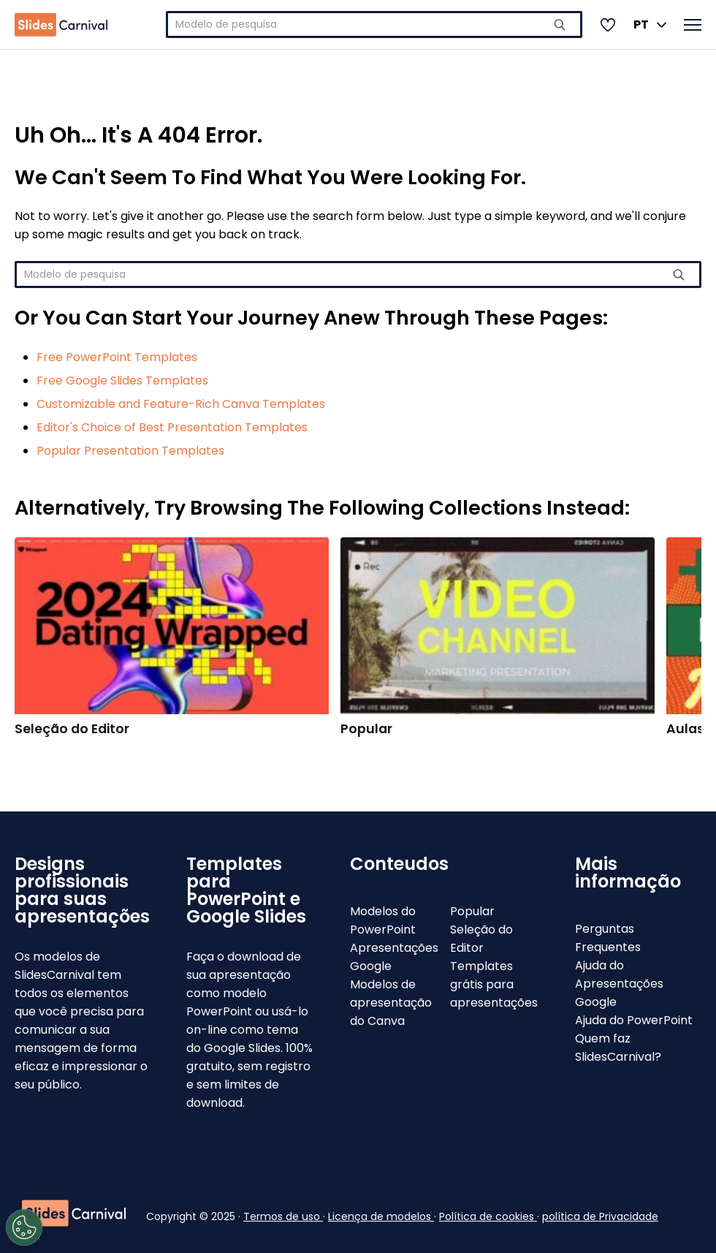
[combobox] (374, 24)
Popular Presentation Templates (130, 450)
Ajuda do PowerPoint (634, 1020)
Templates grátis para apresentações (494, 984)
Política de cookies (488, 1216)
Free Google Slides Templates (122, 380)
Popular (366, 729)
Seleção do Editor (72, 729)
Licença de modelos (381, 1216)
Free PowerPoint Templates (117, 357)
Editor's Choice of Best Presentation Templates (172, 427)
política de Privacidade (600, 1216)
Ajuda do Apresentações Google (619, 983)
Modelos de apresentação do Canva (391, 1002)
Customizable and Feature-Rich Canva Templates (181, 403)
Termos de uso (283, 1216)
